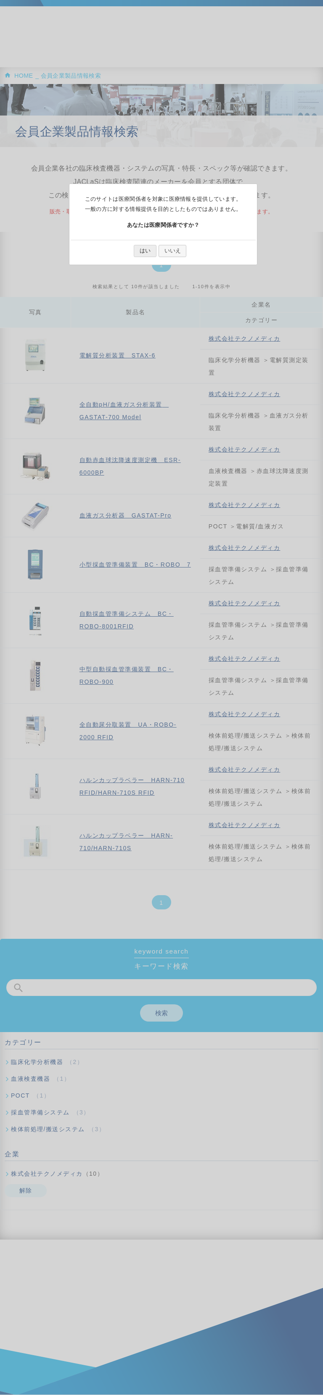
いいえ (172, 250)
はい (145, 250)
